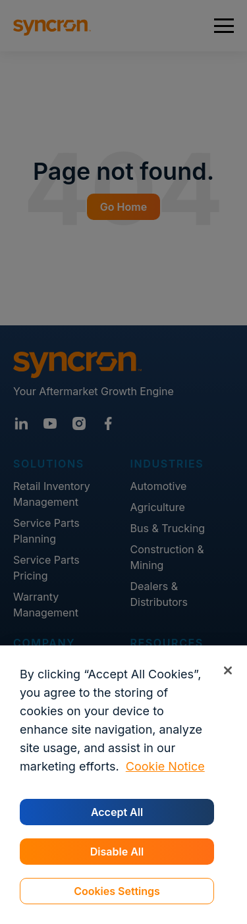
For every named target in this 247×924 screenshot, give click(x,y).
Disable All (117, 851)
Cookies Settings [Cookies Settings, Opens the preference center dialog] (117, 891)
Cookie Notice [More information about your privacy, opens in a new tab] (165, 766)
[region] (123, 784)
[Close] (228, 670)
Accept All (117, 812)
